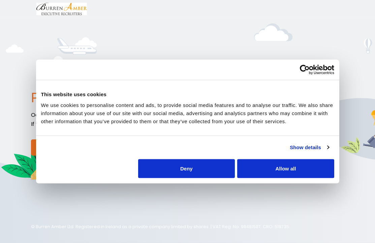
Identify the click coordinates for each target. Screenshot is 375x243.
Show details (305, 147)
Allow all (286, 168)
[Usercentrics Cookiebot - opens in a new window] (304, 70)
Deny (186, 168)
